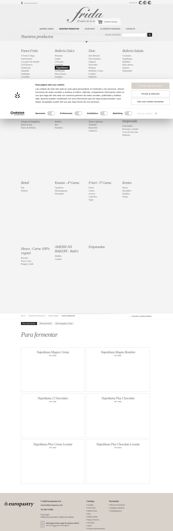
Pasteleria (59, 127)
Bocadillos (126, 190)
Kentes (127, 183)
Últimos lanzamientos (117, 505)
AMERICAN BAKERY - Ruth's (66, 249)
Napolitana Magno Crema (53, 352)
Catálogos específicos (117, 508)
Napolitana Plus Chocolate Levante (117, 444)
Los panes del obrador (30, 61)
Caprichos (93, 130)
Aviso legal (45, 514)
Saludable (25, 70)
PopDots (92, 79)
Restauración (26, 89)
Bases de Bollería (28, 127)
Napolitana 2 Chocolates (53, 398)
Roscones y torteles (130, 129)
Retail (25, 183)
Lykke (92, 117)
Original (92, 61)
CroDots (92, 74)
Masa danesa (127, 64)
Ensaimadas (60, 70)
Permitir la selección (150, 14)
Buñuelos (126, 135)
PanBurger (25, 74)
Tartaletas (93, 124)
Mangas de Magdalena (30, 121)
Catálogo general (116, 511)
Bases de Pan (26, 124)
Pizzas (125, 187)
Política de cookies (66, 517)
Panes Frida (29, 51)
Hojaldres (59, 77)
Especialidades (27, 86)
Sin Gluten (62, 117)
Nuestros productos (37, 316)
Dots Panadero (95, 58)
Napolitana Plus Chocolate (118, 398)
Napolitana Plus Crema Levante (52, 444)
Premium (59, 55)
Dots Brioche (94, 55)
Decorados (93, 64)
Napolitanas (62, 67)
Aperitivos (59, 187)
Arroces (92, 193)
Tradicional (25, 68)
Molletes (24, 92)
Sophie (58, 58)
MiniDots (93, 77)
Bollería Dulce (64, 51)
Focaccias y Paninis (29, 79)
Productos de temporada (131, 119)
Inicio (23, 316)
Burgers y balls (27, 264)
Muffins (58, 256)
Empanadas (127, 70)
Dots (92, 51)
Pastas (91, 187)
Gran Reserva (26, 64)
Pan (56, 124)
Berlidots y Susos (96, 70)
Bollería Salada (132, 51)
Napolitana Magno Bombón (118, 352)
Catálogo (90, 505)
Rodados (126, 193)
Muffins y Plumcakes (64, 83)
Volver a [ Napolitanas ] (142, 316)
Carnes (91, 190)
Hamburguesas (61, 190)
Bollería (58, 121)
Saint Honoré (26, 58)
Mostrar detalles (145, 34)
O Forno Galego (28, 55)
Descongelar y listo (64, 323)
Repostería (93, 127)
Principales (59, 193)
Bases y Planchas (32, 117)
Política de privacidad (49, 517)
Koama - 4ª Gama (67, 183)
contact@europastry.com (52, 505)
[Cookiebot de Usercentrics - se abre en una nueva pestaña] (17, 34)
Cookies (58, 86)
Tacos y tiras (26, 261)
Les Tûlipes (59, 79)
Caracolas (59, 64)
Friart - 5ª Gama (100, 183)
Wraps (125, 196)
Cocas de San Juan (130, 132)
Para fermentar (68, 316)
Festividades (127, 126)
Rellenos (92, 68)
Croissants (59, 61)
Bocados (24, 258)
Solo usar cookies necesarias (150, 22)
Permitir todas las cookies (150, 7)
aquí (54, 525)
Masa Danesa (60, 74)
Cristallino (25, 77)
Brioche (58, 92)
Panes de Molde (27, 83)
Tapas (91, 199)
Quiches (125, 68)
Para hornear (46, 323)
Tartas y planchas (96, 121)
